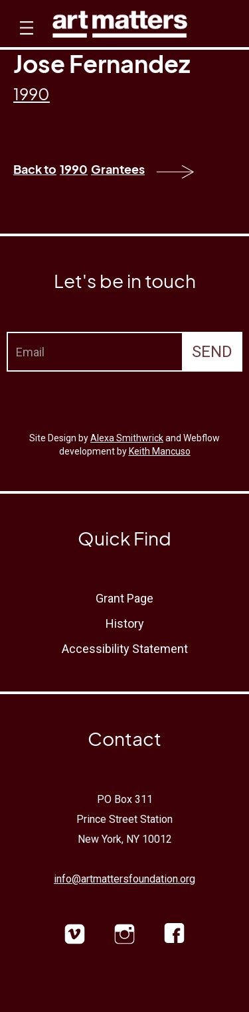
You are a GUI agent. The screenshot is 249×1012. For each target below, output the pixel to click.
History (125, 623)
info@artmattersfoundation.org (124, 879)
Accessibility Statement (125, 649)
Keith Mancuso (160, 451)
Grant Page (124, 598)
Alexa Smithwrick (126, 438)
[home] (119, 27)
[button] (25, 40)
